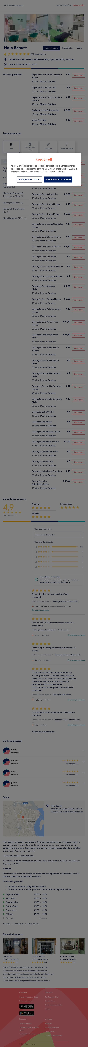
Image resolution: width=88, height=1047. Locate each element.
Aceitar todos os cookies (58, 179)
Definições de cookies (29, 179)
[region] (44, 169)
